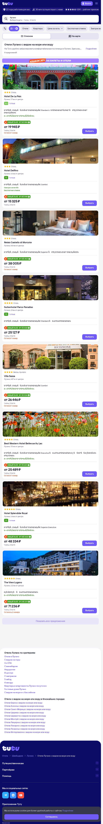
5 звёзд (7, 679)
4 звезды (8, 682)
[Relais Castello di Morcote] (50, 242)
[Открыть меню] (97, 3)
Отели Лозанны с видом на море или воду (24, 729)
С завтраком (10, 676)
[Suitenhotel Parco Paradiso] (50, 307)
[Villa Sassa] (50, 376)
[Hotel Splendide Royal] (50, 513)
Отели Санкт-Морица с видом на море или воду (27, 709)
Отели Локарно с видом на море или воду (24, 725)
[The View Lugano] (50, 582)
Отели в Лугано (11, 656)
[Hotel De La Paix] (50, 96)
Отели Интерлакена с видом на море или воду (26, 732)
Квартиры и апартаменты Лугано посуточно (25, 686)
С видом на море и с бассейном (19, 692)
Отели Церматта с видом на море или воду (25, 716)
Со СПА (8, 663)
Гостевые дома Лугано (15, 689)
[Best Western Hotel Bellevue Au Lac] (50, 443)
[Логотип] (7, 3)
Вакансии (6, 823)
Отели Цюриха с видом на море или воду (24, 712)
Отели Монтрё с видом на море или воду (24, 719)
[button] (26, 36)
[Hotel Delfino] (50, 170)
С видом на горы (12, 659)
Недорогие (9, 669)
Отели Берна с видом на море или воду (23, 702)
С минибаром (11, 666)
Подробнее (91, 48)
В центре (8, 673)
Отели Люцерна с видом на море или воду (24, 722)
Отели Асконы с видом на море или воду (24, 706)
